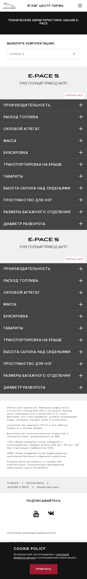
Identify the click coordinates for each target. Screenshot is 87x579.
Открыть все (74, 95)
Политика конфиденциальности (31, 533)
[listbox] (43, 54)
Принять (43, 569)
